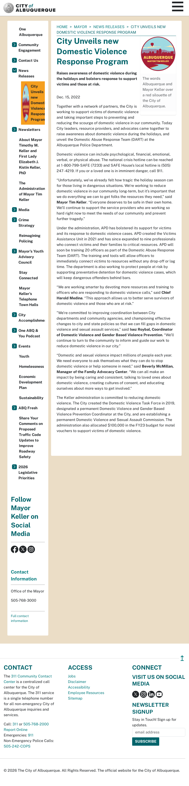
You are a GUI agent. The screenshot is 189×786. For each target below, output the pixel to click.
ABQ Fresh (27, 408)
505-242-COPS (17, 746)
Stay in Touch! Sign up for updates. (154, 722)
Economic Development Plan (30, 382)
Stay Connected (28, 275)
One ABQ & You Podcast (29, 333)
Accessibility (79, 687)
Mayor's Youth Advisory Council (30, 257)
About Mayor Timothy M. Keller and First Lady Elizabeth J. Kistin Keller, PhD (30, 156)
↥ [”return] (182, 658)
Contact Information (24, 575)
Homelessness (31, 366)
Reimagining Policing (29, 238)
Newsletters (29, 129)
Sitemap (75, 698)
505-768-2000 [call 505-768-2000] (36, 724)
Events (24, 346)
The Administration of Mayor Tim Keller (32, 191)
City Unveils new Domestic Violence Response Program (33, 103)
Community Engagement (29, 48)
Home (62, 27)
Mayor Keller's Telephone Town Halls (28, 296)
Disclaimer (77, 682)
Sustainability (31, 398)
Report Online (15, 729)
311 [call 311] (15, 724)
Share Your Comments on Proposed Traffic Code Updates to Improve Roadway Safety (31, 437)
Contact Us (28, 60)
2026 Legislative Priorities (27, 472)
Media (23, 210)
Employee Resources (86, 693)
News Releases (109, 27)
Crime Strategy (26, 223)
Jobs (72, 676)
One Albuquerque (31, 32)
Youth (24, 356)
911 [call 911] (31, 735)
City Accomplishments (31, 318)
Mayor (80, 27)
